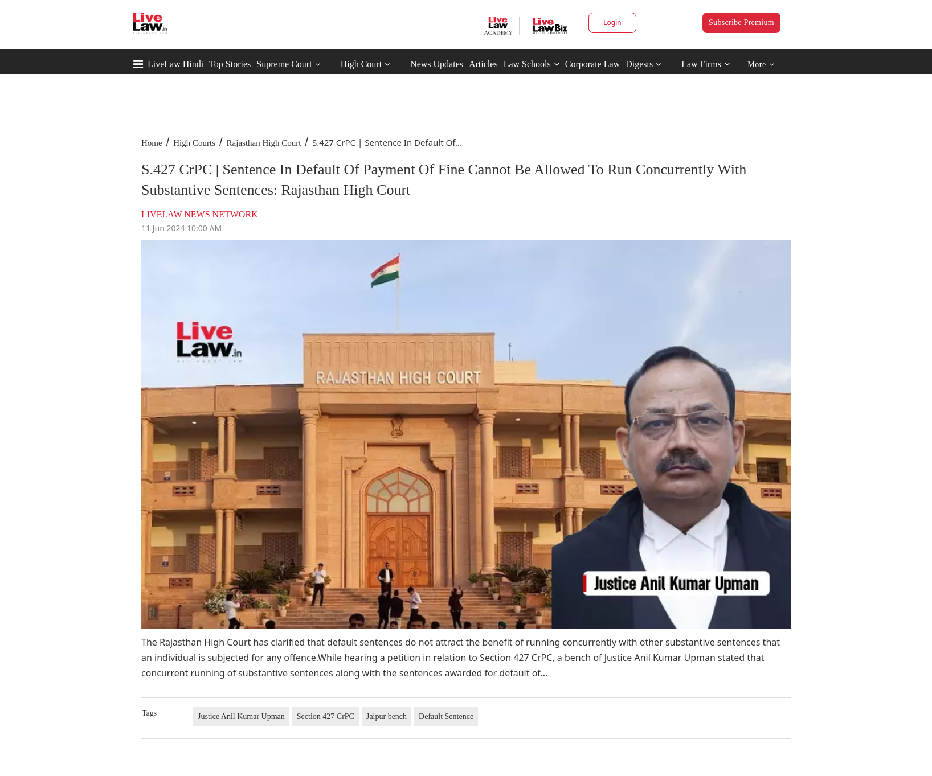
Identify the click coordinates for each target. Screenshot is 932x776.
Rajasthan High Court (264, 142)
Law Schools (531, 64)
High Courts (194, 142)
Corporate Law (592, 64)
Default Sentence (446, 716)
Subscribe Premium (741, 22)
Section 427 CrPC (325, 716)
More (760, 64)
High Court (361, 64)
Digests (639, 64)
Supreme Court (284, 64)
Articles (483, 64)
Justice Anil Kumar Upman (241, 716)
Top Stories (230, 64)
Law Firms (705, 64)
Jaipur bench (386, 716)
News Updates (436, 64)
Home (151, 142)
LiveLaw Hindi (175, 64)
